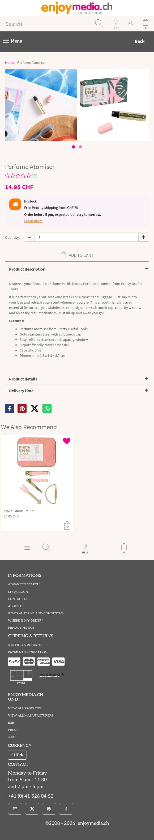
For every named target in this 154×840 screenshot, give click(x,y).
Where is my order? (25, 621)
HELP (116, 28)
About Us (16, 606)
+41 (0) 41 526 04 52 (30, 796)
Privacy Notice (21, 628)
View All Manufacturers (30, 716)
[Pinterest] (49, 809)
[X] (34, 408)
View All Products (24, 708)
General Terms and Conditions (35, 613)
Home (10, 62)
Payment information (27, 652)
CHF (17, 755)
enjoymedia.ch (92, 823)
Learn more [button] (33, 220)
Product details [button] (23, 379)
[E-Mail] (15, 809)
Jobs (12, 737)
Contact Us (18, 599)
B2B (11, 723)
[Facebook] (66, 809)
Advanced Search (24, 584)
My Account (19, 592)
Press (13, 730)
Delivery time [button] (21, 390)
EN (131, 23)
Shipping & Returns (25, 645)
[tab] (77, 269)
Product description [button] (27, 269)
